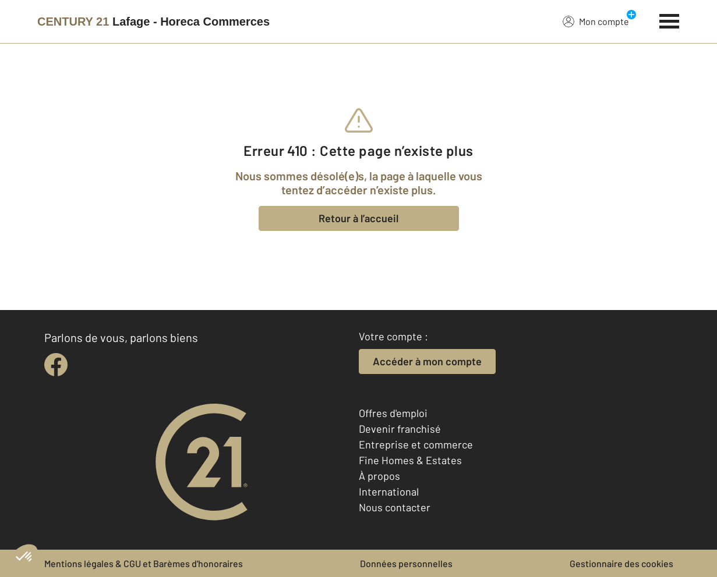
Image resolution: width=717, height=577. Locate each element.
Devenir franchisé (400, 428)
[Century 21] (153, 21)
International (389, 491)
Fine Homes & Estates (410, 460)
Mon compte (596, 21)
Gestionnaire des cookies (621, 563)
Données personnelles (406, 563)
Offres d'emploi (393, 413)
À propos (379, 475)
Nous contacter (394, 507)
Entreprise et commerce (416, 444)
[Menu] (669, 20)
